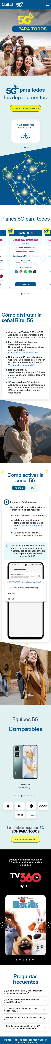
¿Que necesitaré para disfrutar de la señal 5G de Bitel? (21, 1000)
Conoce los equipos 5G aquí (28, 526)
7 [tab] (34, 795)
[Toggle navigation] (47, 4)
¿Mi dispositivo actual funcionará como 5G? (23, 1018)
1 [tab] (21, 147)
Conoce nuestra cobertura (25, 108)
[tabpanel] (25, 131)
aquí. (14, 377)
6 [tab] (31, 795)
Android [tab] (19, 488)
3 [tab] (28, 147)
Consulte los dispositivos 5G (23, 352)
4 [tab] (24, 795)
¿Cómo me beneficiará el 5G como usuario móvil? (20, 1009)
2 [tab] (25, 147)
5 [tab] (28, 795)
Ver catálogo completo (25, 839)
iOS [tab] (32, 488)
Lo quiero (25, 284)
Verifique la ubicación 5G (21, 365)
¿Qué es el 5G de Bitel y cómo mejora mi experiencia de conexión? (23, 992)
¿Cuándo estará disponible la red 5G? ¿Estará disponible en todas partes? (22, 1027)
